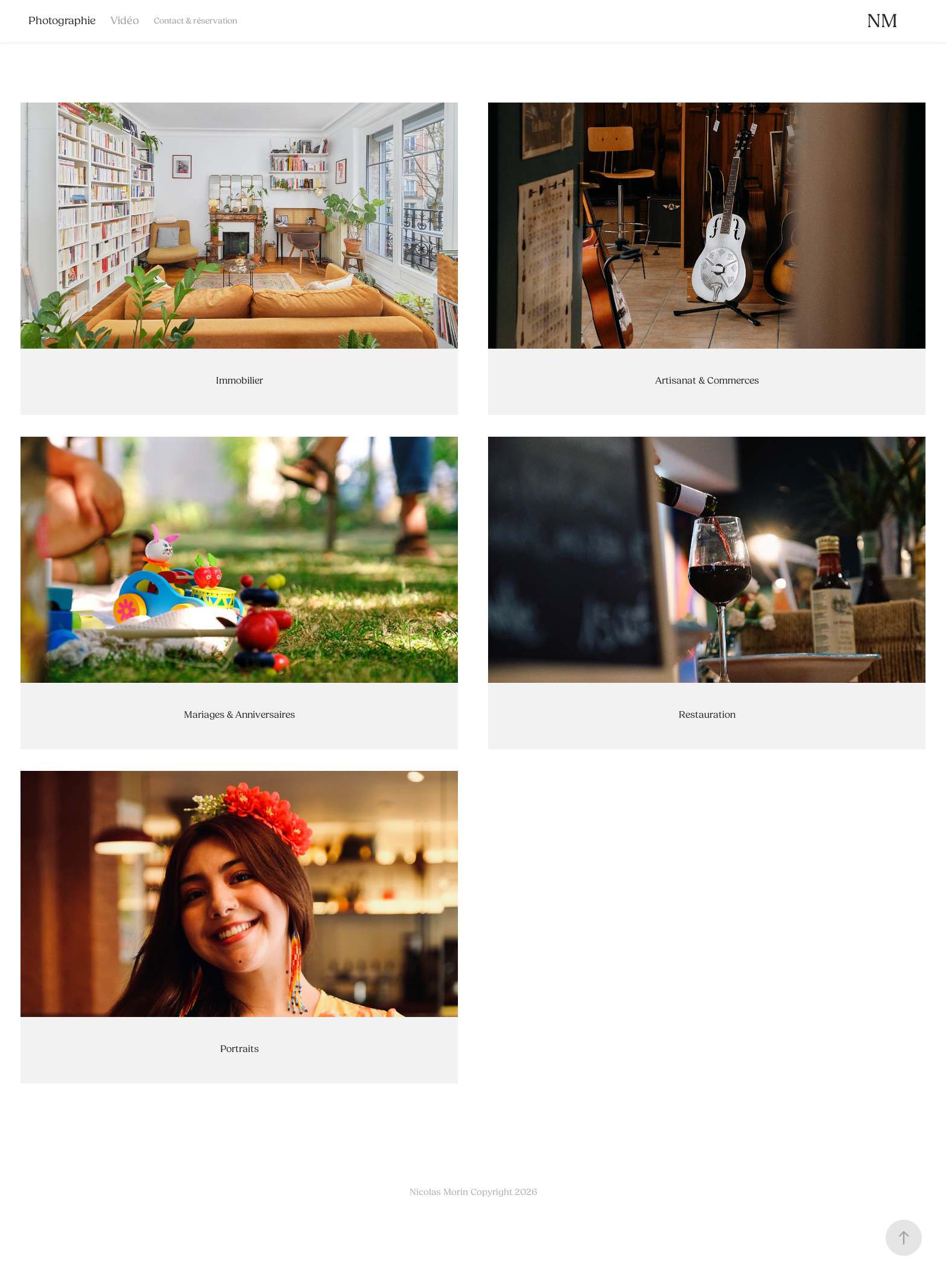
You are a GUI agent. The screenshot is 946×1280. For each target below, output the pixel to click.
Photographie (62, 20)
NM (882, 21)
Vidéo (124, 20)
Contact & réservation (195, 21)
